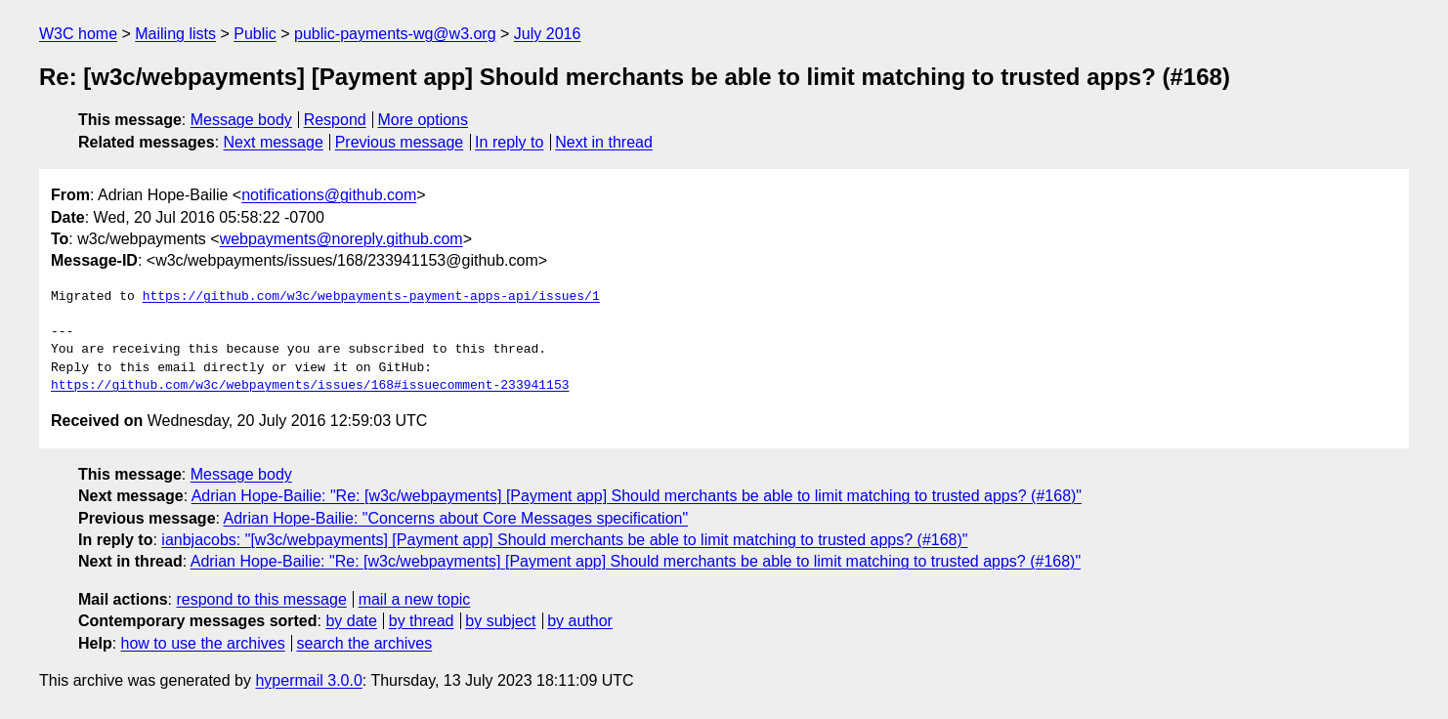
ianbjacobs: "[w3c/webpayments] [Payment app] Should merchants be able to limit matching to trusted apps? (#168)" (564, 539)
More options (423, 119)
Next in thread (604, 142)
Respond (335, 119)
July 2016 (547, 33)
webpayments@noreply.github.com (341, 239)
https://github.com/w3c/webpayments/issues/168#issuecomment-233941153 (310, 386)
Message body (241, 119)
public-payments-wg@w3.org (395, 33)
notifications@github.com (328, 195)
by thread (421, 621)
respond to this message (261, 599)
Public (255, 33)
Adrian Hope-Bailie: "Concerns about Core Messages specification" (456, 518)
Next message (273, 142)
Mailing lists (175, 33)
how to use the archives (203, 643)
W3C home (78, 33)
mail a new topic (415, 599)
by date (350, 621)
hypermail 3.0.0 (308, 680)
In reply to (509, 142)
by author (580, 621)
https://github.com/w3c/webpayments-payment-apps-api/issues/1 (371, 297)
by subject (500, 621)
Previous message (399, 142)
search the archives (365, 643)
